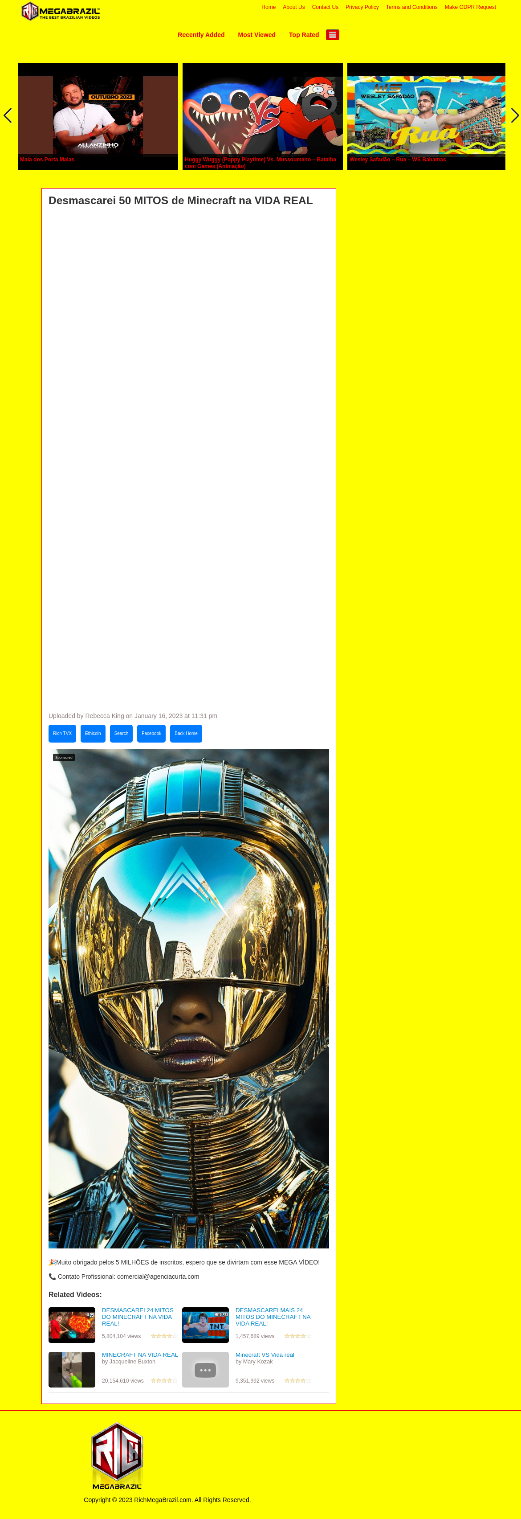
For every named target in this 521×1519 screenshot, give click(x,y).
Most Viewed (257, 34)
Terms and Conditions (412, 7)
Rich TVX (62, 733)
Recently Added (201, 34)
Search (121, 733)
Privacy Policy (362, 7)
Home (268, 7)
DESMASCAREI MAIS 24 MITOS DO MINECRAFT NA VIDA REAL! (273, 1316)
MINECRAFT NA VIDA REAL (140, 1354)
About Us (294, 7)
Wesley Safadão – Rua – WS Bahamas (398, 159)
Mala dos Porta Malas (47, 159)
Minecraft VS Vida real (265, 1354)
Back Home (186, 733)
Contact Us (325, 7)
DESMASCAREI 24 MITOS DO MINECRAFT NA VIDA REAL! (138, 1316)
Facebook (151, 733)
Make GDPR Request (470, 7)
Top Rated (304, 34)
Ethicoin (93, 733)
